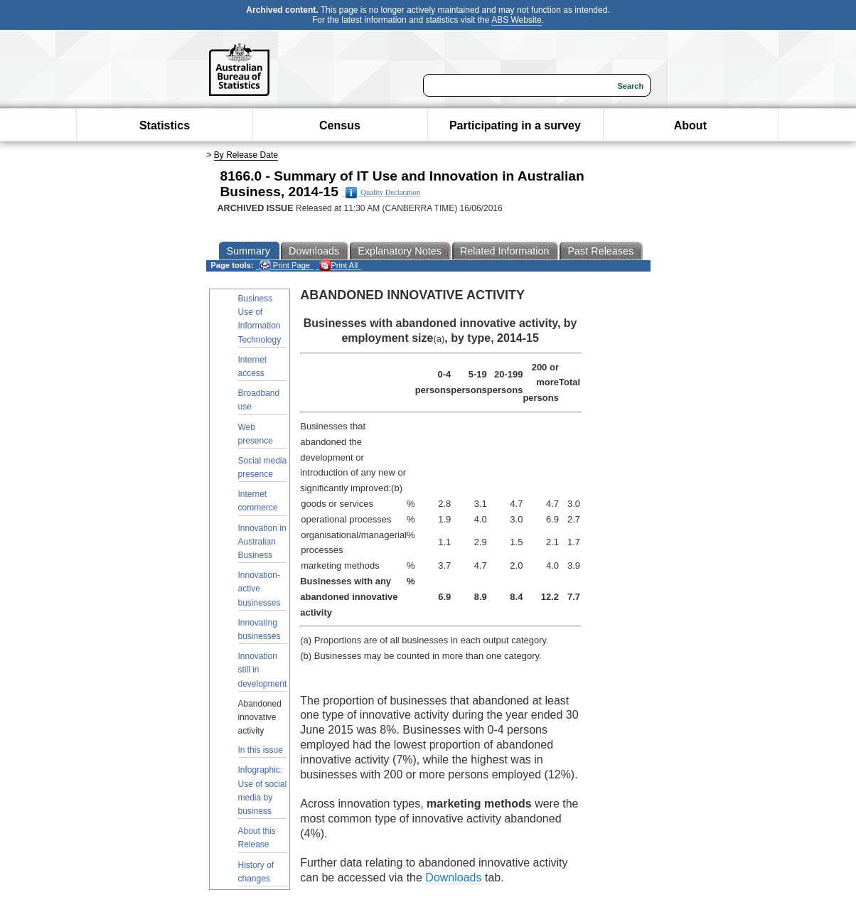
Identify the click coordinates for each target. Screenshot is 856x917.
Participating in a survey (515, 125)
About (690, 125)
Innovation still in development (262, 669)
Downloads (453, 878)
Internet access (252, 366)
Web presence (255, 434)
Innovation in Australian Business (262, 541)
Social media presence (262, 467)
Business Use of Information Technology (260, 319)
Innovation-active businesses (259, 588)
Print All (338, 265)
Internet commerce (258, 501)
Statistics (164, 125)
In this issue (260, 750)
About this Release (257, 837)
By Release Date (246, 155)
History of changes (256, 872)
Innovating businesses (259, 629)
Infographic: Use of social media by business (262, 790)
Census (339, 125)
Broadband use (259, 400)
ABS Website (516, 20)
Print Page (285, 265)
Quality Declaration (383, 192)
